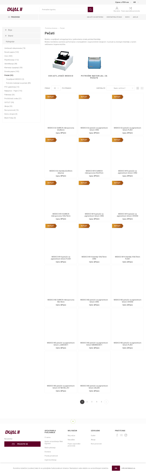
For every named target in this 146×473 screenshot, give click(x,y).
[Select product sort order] (121, 88)
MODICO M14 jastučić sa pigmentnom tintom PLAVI (61, 258)
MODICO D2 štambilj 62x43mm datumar (61, 172)
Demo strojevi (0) (10, 114)
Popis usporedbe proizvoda (130, 11)
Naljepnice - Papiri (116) (13, 91)
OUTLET (50, 97)
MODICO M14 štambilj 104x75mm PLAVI (127, 258)
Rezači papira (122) (11, 52)
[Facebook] (117, 435)
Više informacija (128, 468)
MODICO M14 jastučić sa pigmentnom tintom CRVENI (127, 215)
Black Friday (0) (10, 118)
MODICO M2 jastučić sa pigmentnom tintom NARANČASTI (94, 344)
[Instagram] (126, 435)
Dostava (48, 452)
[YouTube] (121, 435)
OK (116, 468)
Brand (10, 36)
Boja (10, 30)
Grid (137, 88)
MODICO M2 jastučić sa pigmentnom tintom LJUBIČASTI (61, 344)
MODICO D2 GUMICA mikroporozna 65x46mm (61, 129)
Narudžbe (71, 440)
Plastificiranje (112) (11, 60)
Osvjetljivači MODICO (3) (15, 79)
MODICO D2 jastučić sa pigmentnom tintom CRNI (94, 129)
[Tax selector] (123, 2)
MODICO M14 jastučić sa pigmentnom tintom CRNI (94, 215)
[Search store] (64, 9)
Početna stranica (51, 28)
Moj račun (117, 11)
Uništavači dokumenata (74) (14, 48)
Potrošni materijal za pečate (94, 77)
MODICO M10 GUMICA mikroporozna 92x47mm (94, 172)
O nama (47, 437)
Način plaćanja (50, 448)
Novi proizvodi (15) (11, 110)
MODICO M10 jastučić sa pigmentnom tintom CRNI (127, 172)
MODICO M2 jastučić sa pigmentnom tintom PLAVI (127, 344)
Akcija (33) (8, 106)
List (142, 88)
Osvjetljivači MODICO (60, 76)
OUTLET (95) (9, 102)
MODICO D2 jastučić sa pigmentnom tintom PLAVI (127, 129)
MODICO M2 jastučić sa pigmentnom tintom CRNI (94, 301)
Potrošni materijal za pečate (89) (18, 83)
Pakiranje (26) (9, 95)
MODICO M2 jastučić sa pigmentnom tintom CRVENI (127, 301)
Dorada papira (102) (11, 71)
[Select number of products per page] (56, 88)
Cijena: (58, 133)
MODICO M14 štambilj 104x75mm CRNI (94, 258)
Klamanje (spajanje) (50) (13, 68)
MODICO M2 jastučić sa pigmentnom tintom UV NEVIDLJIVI (61, 387)
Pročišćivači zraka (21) (12, 99)
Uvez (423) (8, 56)
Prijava (64, 133)
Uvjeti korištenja (50, 460)
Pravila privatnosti (51, 456)
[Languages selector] (136, 2)
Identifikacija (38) (10, 64)
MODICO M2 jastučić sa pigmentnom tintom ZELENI (94, 387)
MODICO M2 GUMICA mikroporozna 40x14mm (61, 301)
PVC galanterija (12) (11, 87)
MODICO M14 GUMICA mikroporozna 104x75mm (60, 215)
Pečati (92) (8, 75)
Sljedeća (106, 402)
